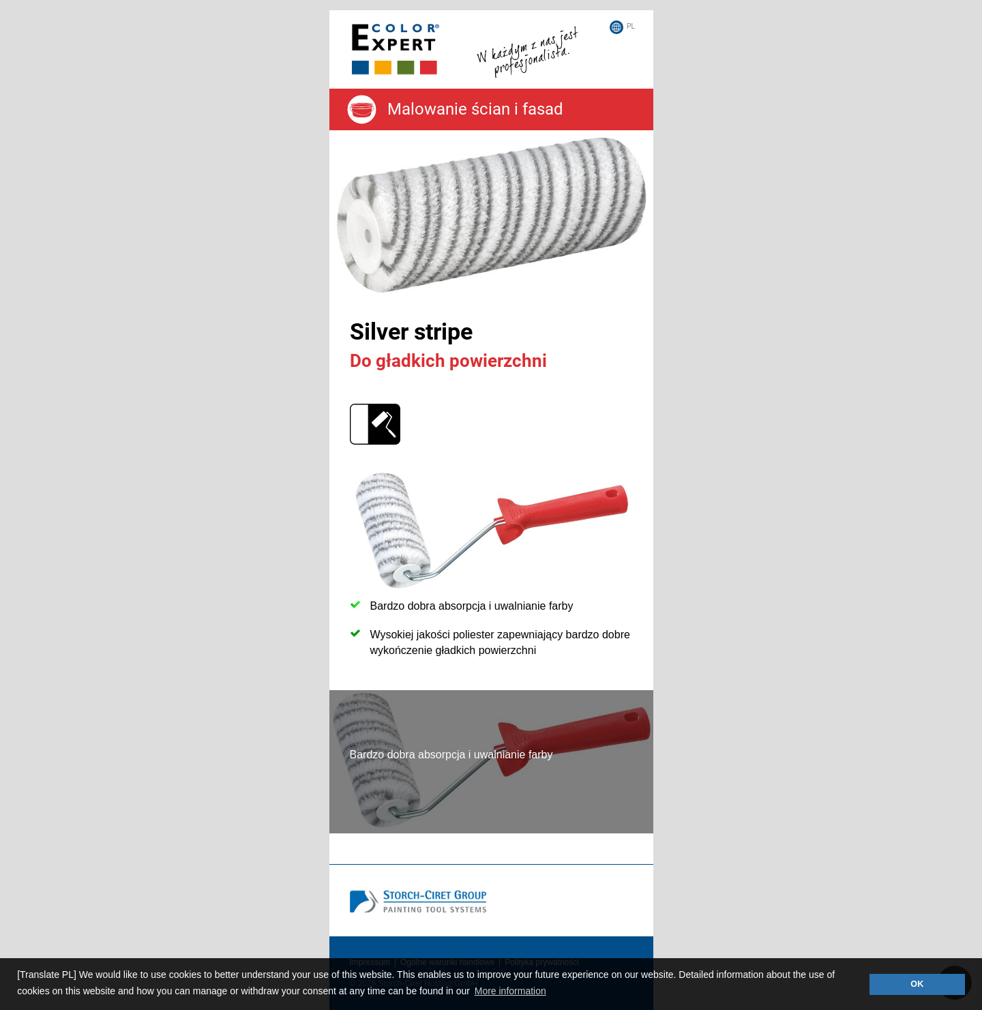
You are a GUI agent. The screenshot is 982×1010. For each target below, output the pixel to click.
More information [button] (510, 990)
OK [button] (916, 984)
